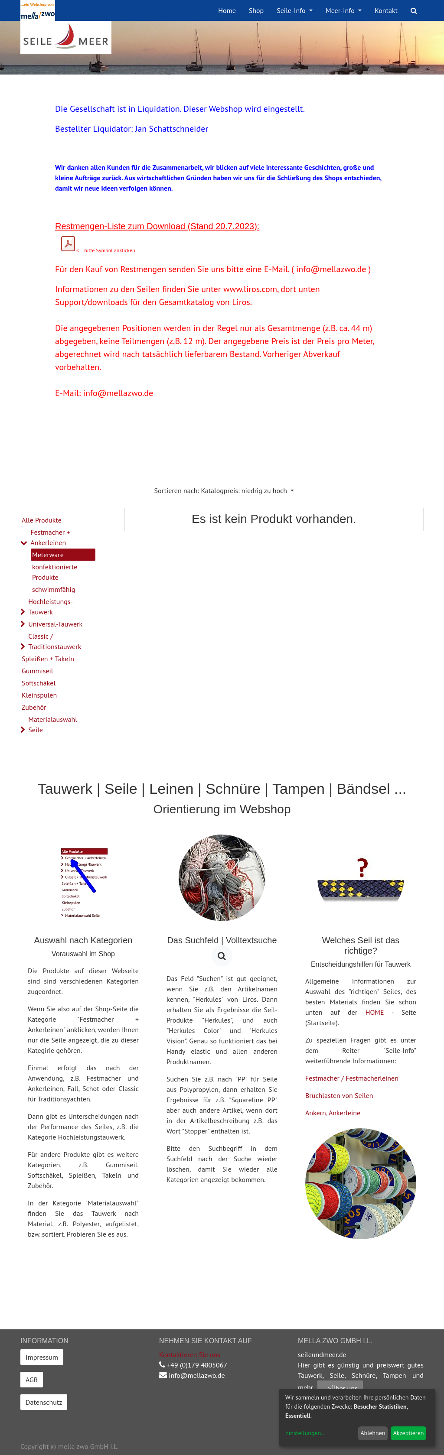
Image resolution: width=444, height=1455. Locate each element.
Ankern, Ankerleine (332, 1112)
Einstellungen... (305, 1433)
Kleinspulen (39, 695)
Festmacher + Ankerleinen (50, 537)
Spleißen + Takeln (48, 658)
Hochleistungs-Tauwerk (50, 606)
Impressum (42, 1357)
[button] (224, 490)
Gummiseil (37, 670)
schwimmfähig (53, 589)
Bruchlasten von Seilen (339, 1095)
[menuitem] (227, 10)
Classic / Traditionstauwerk (54, 641)
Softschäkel (39, 683)
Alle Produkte (42, 520)
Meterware (48, 554)
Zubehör (34, 707)
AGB (32, 1379)
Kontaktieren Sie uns (189, 1354)
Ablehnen (372, 1433)
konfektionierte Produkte (54, 571)
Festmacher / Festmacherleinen (351, 1078)
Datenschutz (44, 1402)
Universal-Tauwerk (55, 624)
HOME (375, 1012)
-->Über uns (340, 1388)
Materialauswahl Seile (52, 724)
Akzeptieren (408, 1433)
